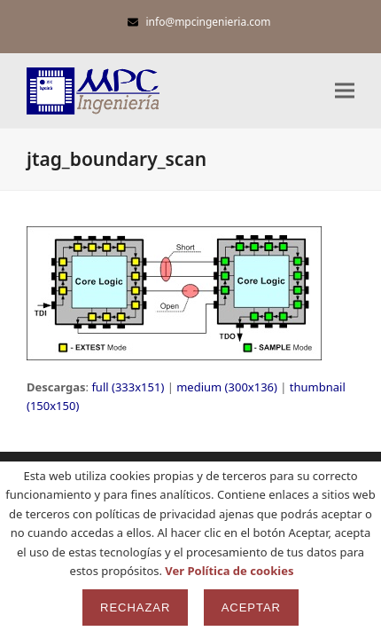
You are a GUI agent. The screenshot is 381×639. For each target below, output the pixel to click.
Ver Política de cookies (229, 571)
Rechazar (135, 607)
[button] (344, 91)
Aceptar (251, 607)
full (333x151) (127, 387)
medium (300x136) (226, 387)
